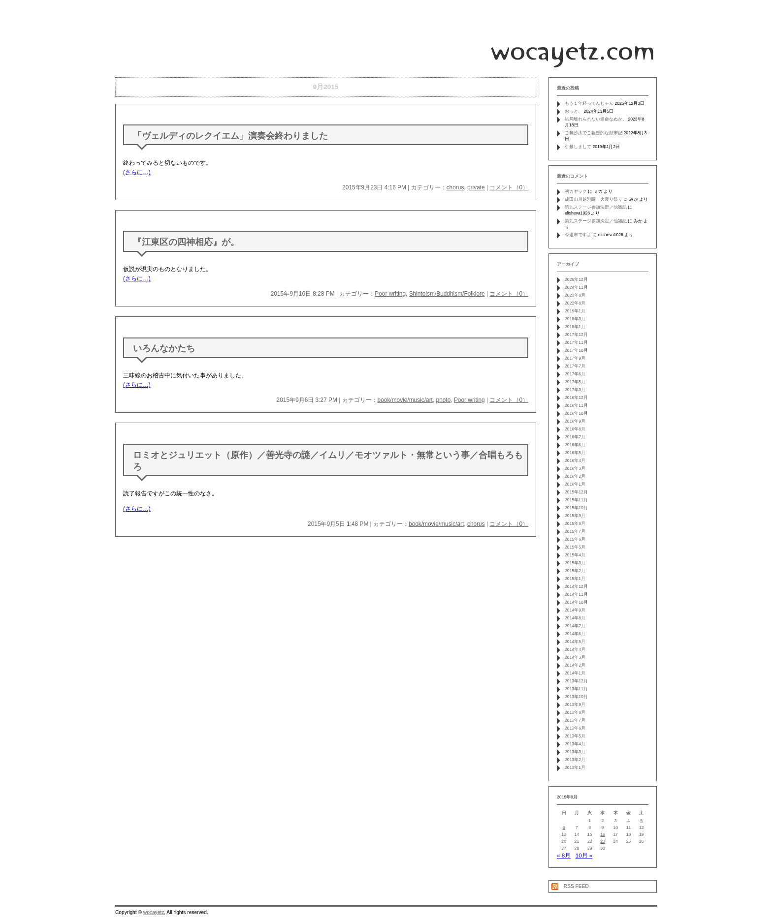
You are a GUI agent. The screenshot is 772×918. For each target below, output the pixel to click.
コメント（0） (508, 187)
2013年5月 (575, 736)
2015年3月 (575, 562)
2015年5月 (575, 547)
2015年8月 (575, 523)
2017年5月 (575, 381)
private (476, 187)
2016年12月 (576, 397)
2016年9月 (575, 421)
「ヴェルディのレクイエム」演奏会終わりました (230, 136)
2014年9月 (575, 610)
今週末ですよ (578, 234)
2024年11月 (576, 287)
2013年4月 (575, 743)
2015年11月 (576, 499)
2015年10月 (576, 507)
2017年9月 (575, 358)
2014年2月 (575, 665)
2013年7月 (575, 720)
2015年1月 (575, 578)
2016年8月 (575, 429)
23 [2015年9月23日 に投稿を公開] (602, 841)
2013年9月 (575, 704)
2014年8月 (575, 617)
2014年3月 (575, 657)
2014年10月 (576, 602)
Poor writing (390, 293)
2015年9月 (575, 515)
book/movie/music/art (405, 400)
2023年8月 (575, 295)
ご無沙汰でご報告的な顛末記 (593, 132)
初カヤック (576, 191)
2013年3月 (575, 751)
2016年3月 (575, 468)
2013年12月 (576, 680)
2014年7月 (575, 625)
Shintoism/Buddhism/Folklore (447, 293)
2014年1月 (575, 673)
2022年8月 (575, 303)
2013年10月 (576, 696)
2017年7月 (575, 366)
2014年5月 (575, 641)
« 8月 (564, 855)
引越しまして (578, 146)
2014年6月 (575, 633)
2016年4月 (575, 460)
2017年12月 (576, 334)
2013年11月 (576, 688)
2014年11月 (576, 594)
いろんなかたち (164, 348)
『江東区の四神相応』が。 (186, 242)
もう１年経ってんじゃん (589, 103)
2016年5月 (575, 452)
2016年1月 (575, 484)
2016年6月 (575, 444)
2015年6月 (575, 539)
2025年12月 (576, 279)
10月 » (584, 855)
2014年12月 (576, 586)
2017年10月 (576, 350)
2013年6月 (575, 728)
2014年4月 (575, 649)
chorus (455, 187)
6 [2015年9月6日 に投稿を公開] (564, 827)
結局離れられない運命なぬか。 (596, 119)
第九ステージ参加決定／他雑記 (596, 207)
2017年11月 (576, 342)
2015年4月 (575, 554)
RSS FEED (576, 886)
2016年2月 (575, 476)
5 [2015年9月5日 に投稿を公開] (641, 820)
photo (443, 400)
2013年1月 (575, 767)
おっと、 (573, 111)
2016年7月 (575, 436)
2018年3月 (575, 318)
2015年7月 (575, 531)
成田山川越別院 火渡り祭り (593, 199)
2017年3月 (575, 389)
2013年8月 (575, 712)
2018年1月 (575, 326)
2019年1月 (575, 310)
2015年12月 (576, 492)
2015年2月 (575, 570)
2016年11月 (576, 405)
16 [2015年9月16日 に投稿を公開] (602, 834)
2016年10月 (576, 413)
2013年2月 (575, 759)
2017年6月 (575, 373)
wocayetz (153, 912)
